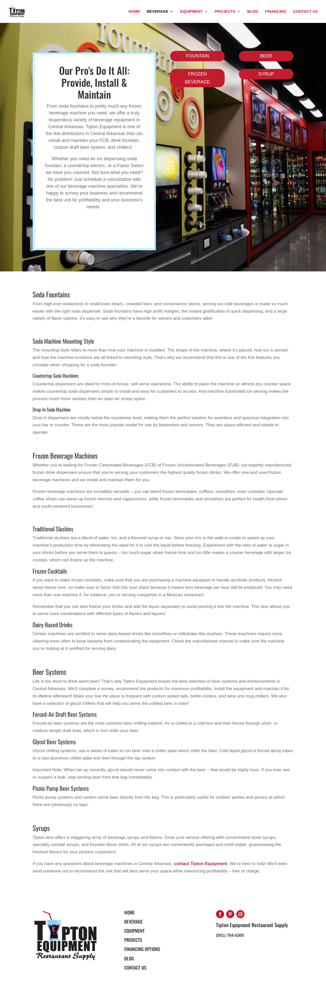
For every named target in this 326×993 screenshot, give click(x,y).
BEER (266, 56)
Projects (225, 11)
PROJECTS (133, 940)
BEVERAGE (133, 921)
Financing (275, 11)
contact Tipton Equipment (200, 863)
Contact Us (305, 11)
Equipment (191, 11)
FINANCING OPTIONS (142, 949)
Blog (252, 11)
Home (134, 11)
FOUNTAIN (197, 56)
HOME (129, 912)
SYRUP (266, 74)
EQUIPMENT (134, 930)
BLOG (129, 958)
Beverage (157, 11)
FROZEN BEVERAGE (197, 77)
